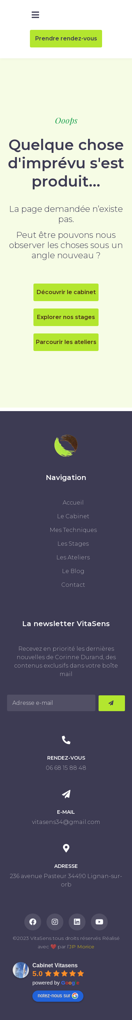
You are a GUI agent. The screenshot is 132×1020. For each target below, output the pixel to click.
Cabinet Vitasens (55, 965)
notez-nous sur (58, 996)
